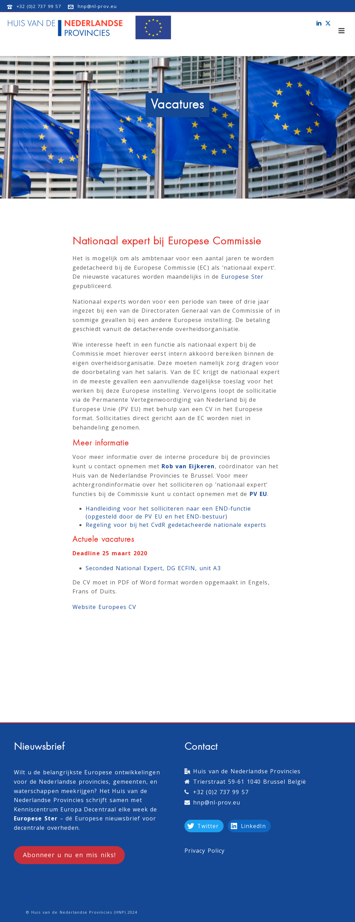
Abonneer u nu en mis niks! (69, 855)
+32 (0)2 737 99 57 (39, 6)
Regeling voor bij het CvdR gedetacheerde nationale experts (176, 525)
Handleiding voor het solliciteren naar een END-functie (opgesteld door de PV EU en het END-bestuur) (168, 512)
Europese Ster (242, 276)
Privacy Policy (204, 850)
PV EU (258, 494)
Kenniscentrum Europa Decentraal (65, 809)
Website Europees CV (104, 607)
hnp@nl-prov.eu (97, 6)
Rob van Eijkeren (188, 466)
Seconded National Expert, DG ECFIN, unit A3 (153, 568)
